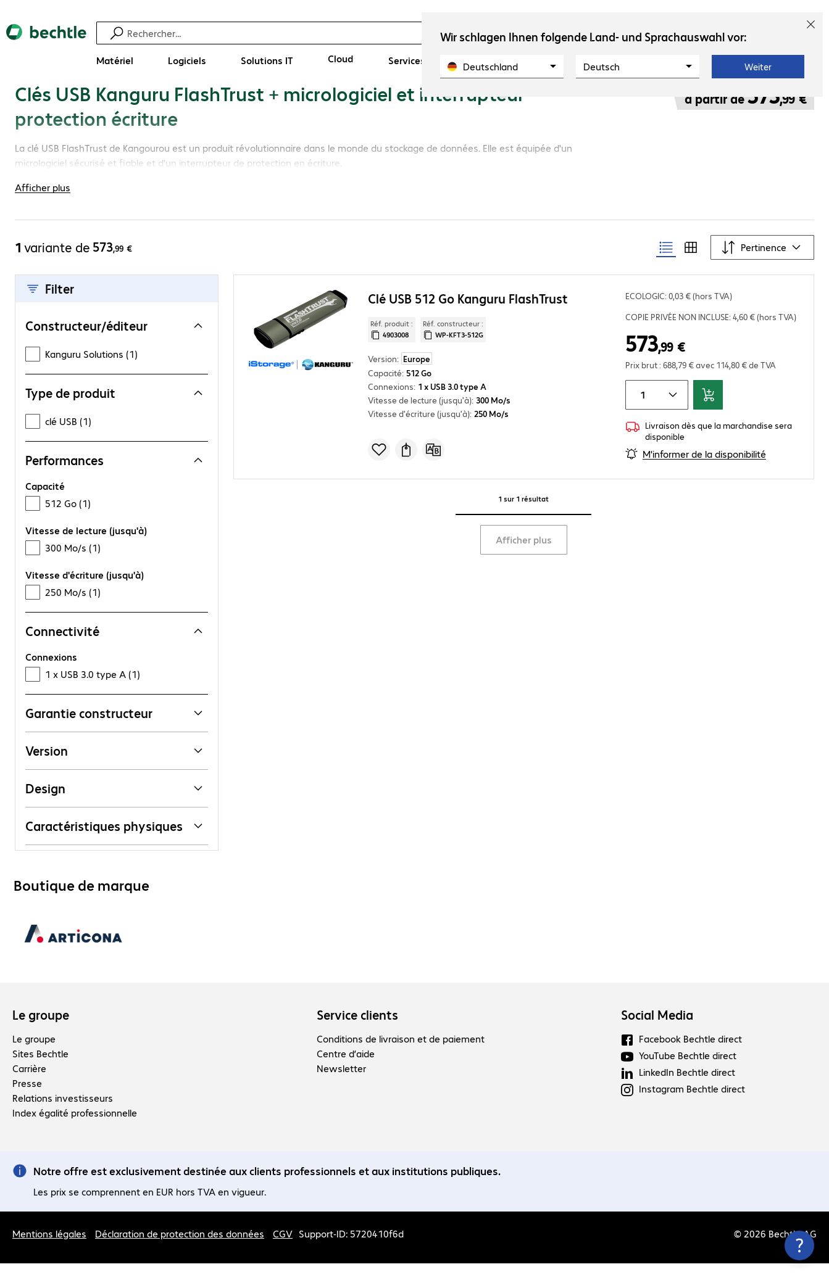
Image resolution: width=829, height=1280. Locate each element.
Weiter (758, 66)
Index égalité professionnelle (74, 1129)
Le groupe (40, 1031)
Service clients (357, 1031)
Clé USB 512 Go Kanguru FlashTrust (468, 315)
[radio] (666, 264)
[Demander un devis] (406, 466)
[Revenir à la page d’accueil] (46, 49)
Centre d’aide (346, 1069)
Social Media (657, 1031)
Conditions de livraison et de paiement (401, 1055)
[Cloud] (340, 59)
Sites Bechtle (40, 1069)
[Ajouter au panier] (708, 411)
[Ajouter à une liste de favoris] (379, 466)
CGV (283, 1250)
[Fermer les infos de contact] (799, 1245)
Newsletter (341, 1084)
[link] (420, 109)
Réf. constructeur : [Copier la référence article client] (453, 346)
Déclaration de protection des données (179, 1250)
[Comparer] (433, 466)
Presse (27, 1099)
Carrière (29, 1084)
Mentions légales (49, 1250)
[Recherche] (416, 33)
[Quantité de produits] (641, 411)
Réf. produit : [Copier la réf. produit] (391, 346)
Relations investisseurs (62, 1114)
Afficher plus (524, 556)
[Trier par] (762, 264)
